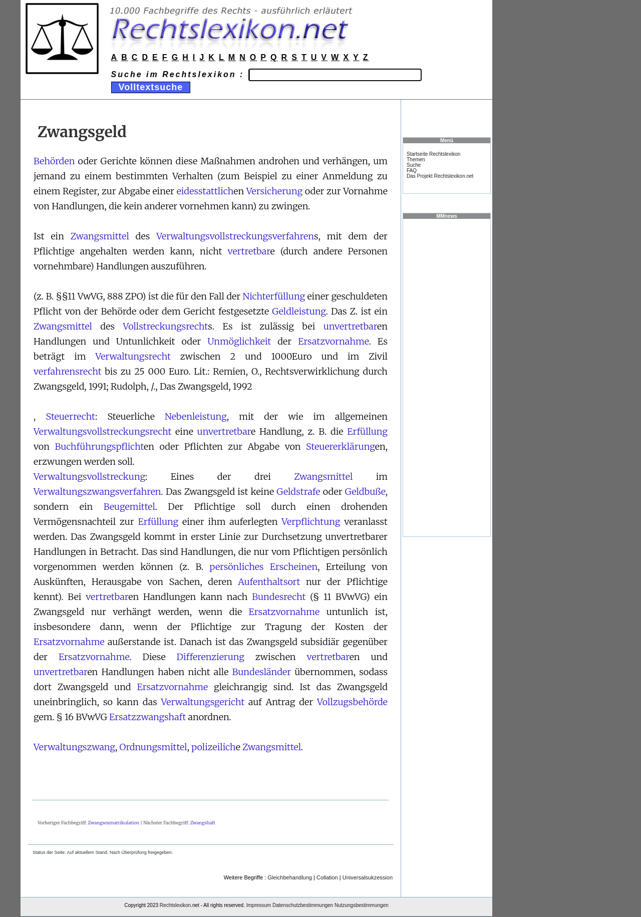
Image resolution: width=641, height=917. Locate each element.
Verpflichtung (310, 521)
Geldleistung (299, 311)
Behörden (54, 161)
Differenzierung (210, 657)
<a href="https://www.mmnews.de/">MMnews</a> (447, 377)
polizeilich (213, 747)
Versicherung (274, 191)
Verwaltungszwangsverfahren (97, 491)
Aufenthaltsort (269, 581)
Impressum (258, 905)
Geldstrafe (298, 491)
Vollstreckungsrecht (165, 326)
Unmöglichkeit (239, 341)
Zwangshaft (202, 822)
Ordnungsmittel (153, 747)
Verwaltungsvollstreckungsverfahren (235, 236)
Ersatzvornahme (333, 341)
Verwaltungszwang (74, 747)
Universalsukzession (368, 877)
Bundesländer (261, 672)
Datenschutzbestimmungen (302, 905)
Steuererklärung (340, 446)
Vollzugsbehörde (352, 702)
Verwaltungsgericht (203, 702)
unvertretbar (350, 326)
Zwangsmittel (100, 236)
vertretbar (248, 251)
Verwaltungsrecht (132, 356)
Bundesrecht (278, 596)
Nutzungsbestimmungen (362, 905)
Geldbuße (365, 491)
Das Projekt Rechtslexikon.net (440, 176)
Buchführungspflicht (99, 446)
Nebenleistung (196, 416)
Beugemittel (129, 506)
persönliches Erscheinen (264, 566)
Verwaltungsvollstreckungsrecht (102, 431)
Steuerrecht (70, 416)
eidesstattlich (205, 191)
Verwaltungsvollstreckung (89, 476)
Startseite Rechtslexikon (433, 154)
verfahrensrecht (68, 371)
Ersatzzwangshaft (147, 717)
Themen (416, 159)
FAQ (412, 170)
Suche (414, 165)
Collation (327, 877)
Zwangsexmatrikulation (114, 822)
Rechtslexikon (175, 905)
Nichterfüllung (274, 296)
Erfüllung (367, 431)
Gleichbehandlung (289, 877)
